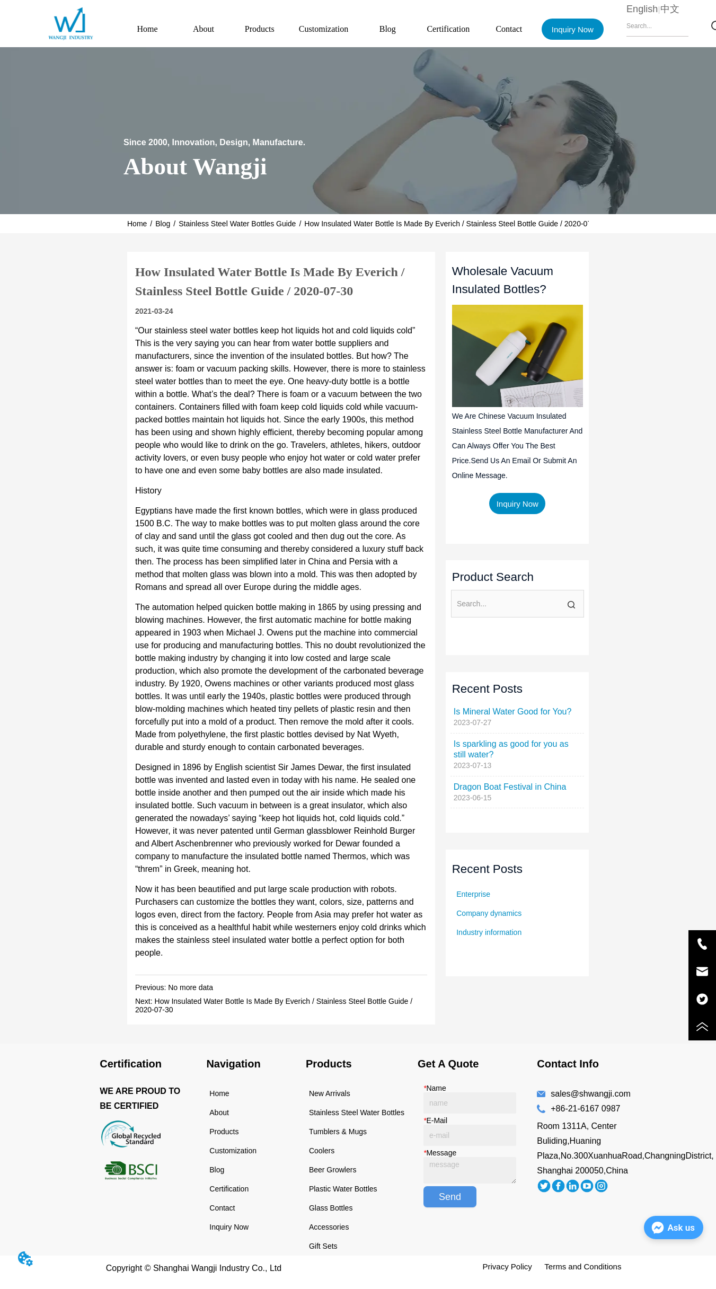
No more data (190, 987)
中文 (669, 9)
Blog (387, 28)
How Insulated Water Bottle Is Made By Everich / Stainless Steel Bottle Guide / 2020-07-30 (453, 223)
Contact (509, 28)
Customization (323, 28)
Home (147, 28)
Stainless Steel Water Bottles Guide (237, 223)
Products (260, 28)
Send (450, 1196)
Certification (448, 28)
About (203, 28)
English (642, 9)
